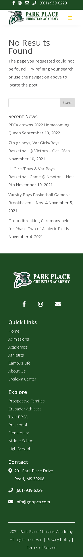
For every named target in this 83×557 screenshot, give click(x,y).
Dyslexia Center (22, 379)
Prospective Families (26, 401)
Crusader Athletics (25, 409)
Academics (18, 347)
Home (13, 331)
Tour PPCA (18, 417)
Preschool (17, 425)
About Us (17, 371)
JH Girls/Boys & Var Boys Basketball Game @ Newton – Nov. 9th (41, 176)
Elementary (18, 432)
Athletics (16, 355)
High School (19, 448)
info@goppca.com (29, 501)
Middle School (21, 440)
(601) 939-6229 (25, 489)
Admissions (18, 339)
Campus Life (19, 363)
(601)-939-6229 (53, 3)
